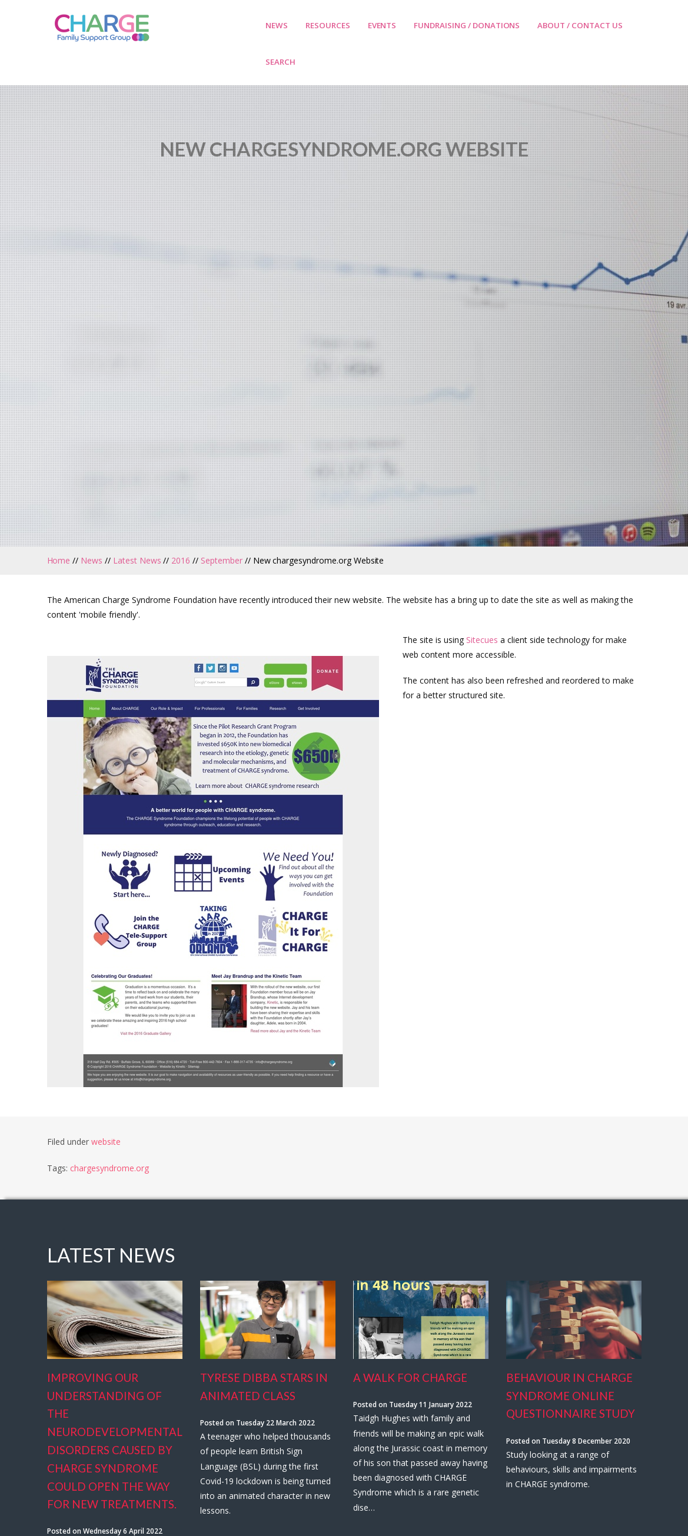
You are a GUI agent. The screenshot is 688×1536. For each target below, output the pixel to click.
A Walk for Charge (410, 1377)
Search (280, 61)
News (276, 25)
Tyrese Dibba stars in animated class (264, 1386)
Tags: (58, 1168)
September (221, 560)
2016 (180, 560)
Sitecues (482, 639)
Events (382, 25)
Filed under (68, 1141)
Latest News (137, 560)
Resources (327, 25)
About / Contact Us (579, 25)
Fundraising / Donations (467, 25)
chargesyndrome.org (109, 1168)
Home (59, 560)
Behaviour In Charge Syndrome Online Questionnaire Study (570, 1396)
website (106, 1141)
